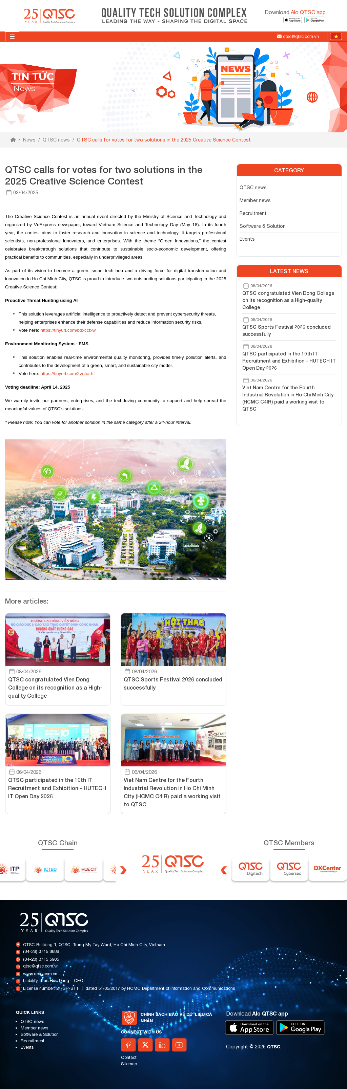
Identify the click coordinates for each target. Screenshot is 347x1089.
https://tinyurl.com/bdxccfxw (68, 330)
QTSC (273, 1046)
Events (247, 239)
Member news (255, 200)
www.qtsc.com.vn (40, 973)
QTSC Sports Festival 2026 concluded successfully (286, 330)
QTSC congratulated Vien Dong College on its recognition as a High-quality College (288, 300)
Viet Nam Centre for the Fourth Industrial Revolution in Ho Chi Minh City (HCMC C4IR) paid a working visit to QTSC (287, 398)
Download (295, 12)
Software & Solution (263, 226)
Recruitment (253, 213)
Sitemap (129, 1063)
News (29, 140)
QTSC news (56, 140)
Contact (129, 1057)
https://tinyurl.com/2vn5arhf (67, 373)
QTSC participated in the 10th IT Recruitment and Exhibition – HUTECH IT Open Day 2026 (289, 361)
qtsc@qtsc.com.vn (41, 965)
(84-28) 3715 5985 (41, 959)
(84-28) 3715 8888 (41, 951)
